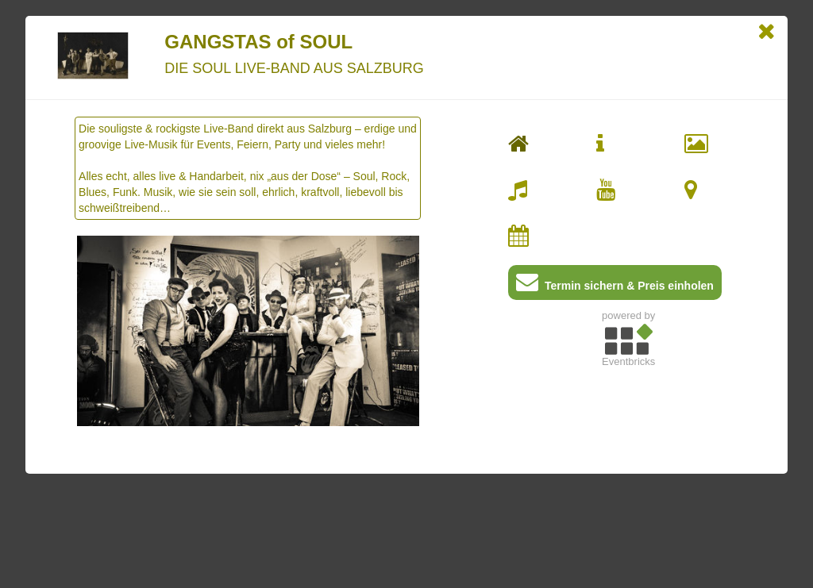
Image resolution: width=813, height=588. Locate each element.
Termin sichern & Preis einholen (615, 285)
